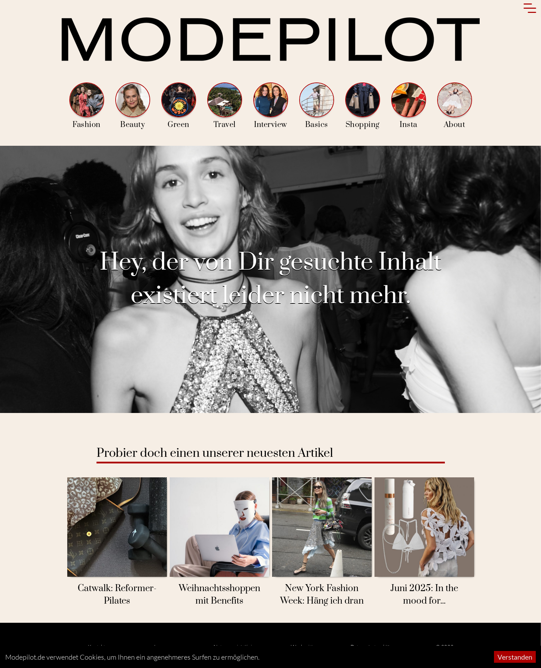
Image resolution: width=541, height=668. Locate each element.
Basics (316, 105)
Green (178, 105)
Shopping (362, 105)
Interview (270, 105)
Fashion (86, 105)
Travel (224, 105)
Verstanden (514, 657)
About (454, 105)
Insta (408, 105)
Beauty (132, 105)
